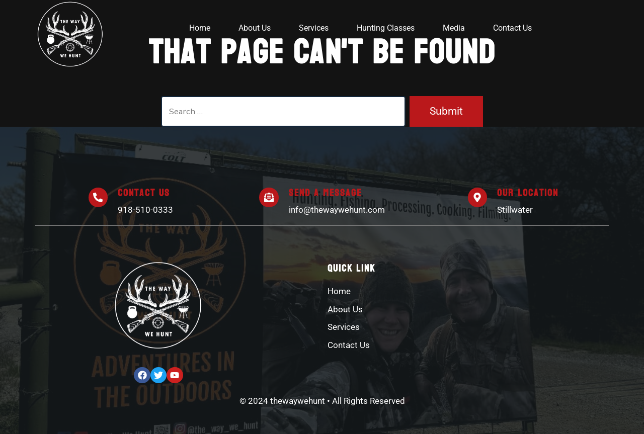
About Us (254, 28)
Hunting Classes (386, 28)
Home (199, 28)
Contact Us (512, 28)
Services (314, 28)
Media (454, 28)
